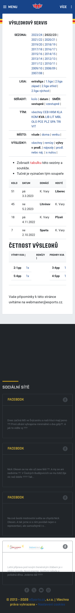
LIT (52, 117)
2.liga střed (49, 86)
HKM (52, 112)
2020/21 (50, 40)
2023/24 (36, 35)
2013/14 (36, 59)
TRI (58, 122)
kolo (34, 99)
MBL (58, 117)
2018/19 (50, 44)
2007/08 (36, 73)
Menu (12, 7)
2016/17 (50, 49)
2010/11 (50, 63)
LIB (47, 117)
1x (27, 268)
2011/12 (36, 63)
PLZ (46, 122)
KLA (59, 112)
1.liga (49, 81)
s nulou (51, 152)
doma (45, 134)
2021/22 (36, 40)
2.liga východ (40, 91)
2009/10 (36, 68)
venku (56, 134)
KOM (34, 117)
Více (63, 7)
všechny (36, 112)
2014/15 (50, 54)
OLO (34, 122)
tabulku (35, 162)
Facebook (16, 459)
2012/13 (50, 59)
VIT (33, 126)
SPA (53, 122)
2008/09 (50, 68)
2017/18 (36, 49)
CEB (46, 112)
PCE (40, 122)
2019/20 (36, 44)
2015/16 (36, 54)
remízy (49, 143)
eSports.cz (37, 609)
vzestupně (52, 104)
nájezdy (49, 147)
